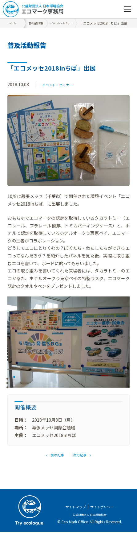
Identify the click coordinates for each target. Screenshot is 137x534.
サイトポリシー (105, 508)
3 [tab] (14, 387)
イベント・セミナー (61, 84)
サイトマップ (72, 508)
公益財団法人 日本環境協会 (89, 516)
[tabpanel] (68, 342)
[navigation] (127, 9)
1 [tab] (14, 378)
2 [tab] (14, 383)
